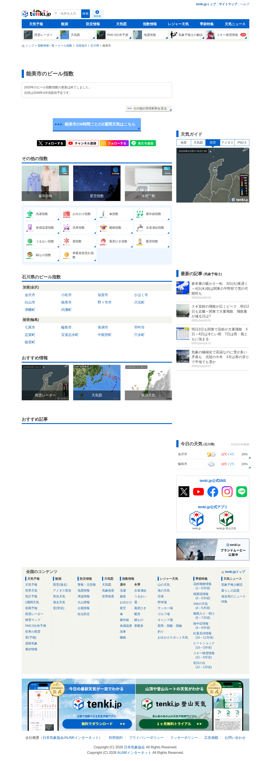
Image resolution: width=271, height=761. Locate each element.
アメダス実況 (62, 590)
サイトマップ (228, 4)
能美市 (66, 302)
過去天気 (59, 602)
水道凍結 (140, 590)
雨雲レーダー (34, 614)
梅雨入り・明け (205, 616)
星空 (123, 608)
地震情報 (84, 590)
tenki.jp (37, 14)
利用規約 (116, 737)
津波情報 (84, 596)
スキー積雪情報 (205, 655)
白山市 (30, 302)
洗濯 (123, 590)
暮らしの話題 (230, 590)
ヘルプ (244, 4)
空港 (161, 596)
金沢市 (30, 295)
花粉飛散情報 (205, 586)
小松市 (66, 295)
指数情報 (150, 24)
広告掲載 (211, 737)
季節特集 (207, 24)
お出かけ (126, 602)
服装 (123, 596)
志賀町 (30, 335)
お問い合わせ (235, 737)
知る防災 (84, 614)
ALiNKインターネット (82, 737)
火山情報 (84, 602)
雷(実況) (58, 608)
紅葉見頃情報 (205, 636)
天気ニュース (235, 24)
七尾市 (30, 327)
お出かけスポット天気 (173, 637)
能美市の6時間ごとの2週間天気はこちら (100, 124)
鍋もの (138, 620)
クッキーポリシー (184, 737)
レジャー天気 (178, 24)
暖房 (137, 614)
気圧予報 (31, 596)
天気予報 (36, 24)
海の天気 (164, 590)
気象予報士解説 (232, 584)
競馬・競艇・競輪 (170, 625)
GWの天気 (205, 606)
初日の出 (205, 665)
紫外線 (124, 620)
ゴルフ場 (164, 614)
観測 (64, 24)
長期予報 (31, 608)
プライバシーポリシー (146, 737)
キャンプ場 (165, 620)
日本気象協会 (53, 737)
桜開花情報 (205, 596)
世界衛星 (108, 596)
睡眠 (123, 637)
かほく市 (141, 295)
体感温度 (126, 625)
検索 (86, 13)
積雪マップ (32, 620)
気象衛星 (108, 590)
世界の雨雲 (32, 631)
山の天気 (164, 584)
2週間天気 (32, 602)
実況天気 (59, 596)
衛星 (184, 142)
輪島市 (66, 327)
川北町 (139, 302)
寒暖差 (138, 625)
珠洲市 (103, 327)
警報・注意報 (87, 584)
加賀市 (103, 295)
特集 (224, 601)
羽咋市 (139, 327)
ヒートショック (205, 645)
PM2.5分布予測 (35, 625)
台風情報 (84, 608)
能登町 (30, 342)
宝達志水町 (70, 335)
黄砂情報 (31, 649)
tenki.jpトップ (206, 4)
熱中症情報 (205, 626)
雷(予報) (30, 637)
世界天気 (31, 590)
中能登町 (105, 335)
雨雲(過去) (60, 584)
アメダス (227, 142)
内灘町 (66, 310)
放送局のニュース (233, 596)
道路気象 (31, 643)
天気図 (121, 24)
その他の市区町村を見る (150, 108)
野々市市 (105, 302)
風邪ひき (140, 608)
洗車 (123, 631)
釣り (161, 631)
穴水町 (139, 335)
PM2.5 (242, 142)
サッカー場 (165, 608)
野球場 (162, 602)
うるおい (140, 596)
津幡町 (30, 310)
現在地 (97, 16)
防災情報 (93, 24)
